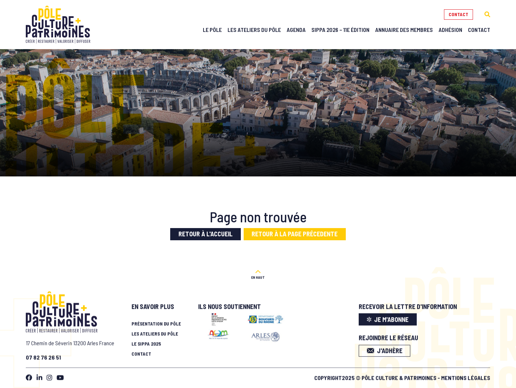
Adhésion (450, 29)
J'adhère (384, 348)
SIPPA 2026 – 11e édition (340, 29)
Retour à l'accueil (205, 234)
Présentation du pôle (156, 322)
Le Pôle (212, 29)
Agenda (296, 29)
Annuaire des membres (404, 29)
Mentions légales (465, 375)
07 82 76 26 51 (43, 355)
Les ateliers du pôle (155, 332)
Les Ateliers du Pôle (254, 29)
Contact (458, 14)
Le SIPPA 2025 (146, 342)
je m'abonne (388, 317)
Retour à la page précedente (295, 234)
